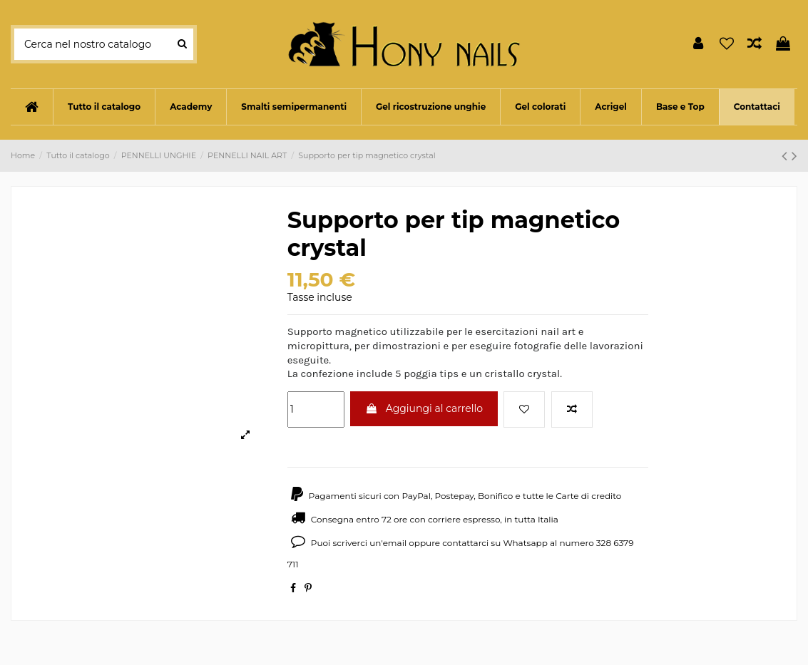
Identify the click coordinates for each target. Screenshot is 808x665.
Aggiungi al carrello (424, 408)
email (395, 542)
